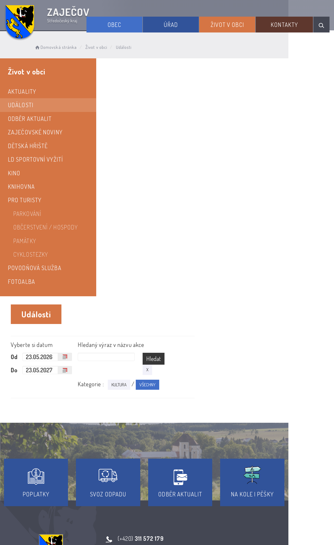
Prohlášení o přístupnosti (128, 497)
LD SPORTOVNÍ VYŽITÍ (35, 159)
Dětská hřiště (28, 145)
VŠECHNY (266, 146)
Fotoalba (21, 281)
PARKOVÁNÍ (27, 213)
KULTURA (237, 146)
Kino (14, 173)
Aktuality (22, 91)
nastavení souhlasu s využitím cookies (286, 531)
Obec (127, 23)
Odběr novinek (186, 497)
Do (125, 132)
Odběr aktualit (30, 118)
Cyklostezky (30, 254)
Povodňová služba (34, 267)
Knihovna (21, 186)
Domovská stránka (59, 46)
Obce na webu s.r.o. (251, 523)
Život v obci (233, 23)
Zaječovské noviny (35, 132)
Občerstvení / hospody (45, 227)
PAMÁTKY (24, 241)
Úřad (180, 23)
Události (20, 105)
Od (125, 119)
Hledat (273, 120)
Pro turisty (24, 200)
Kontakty (286, 23)
